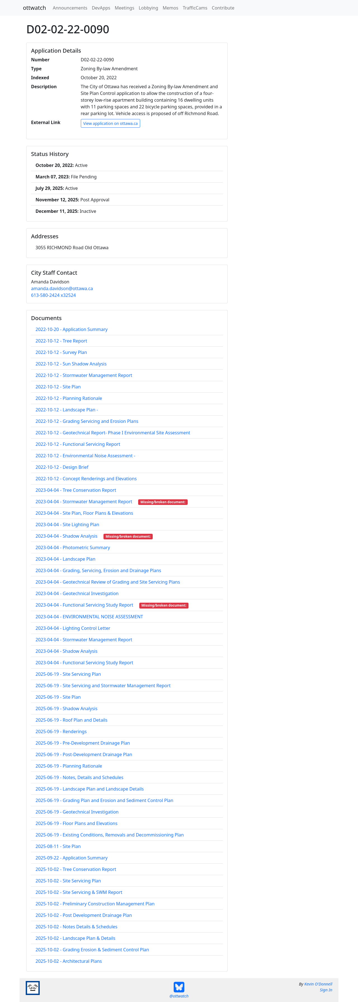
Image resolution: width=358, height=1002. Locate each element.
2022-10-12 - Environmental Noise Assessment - (85, 456)
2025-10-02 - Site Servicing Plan (68, 881)
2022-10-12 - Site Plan (58, 387)
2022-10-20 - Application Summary (72, 329)
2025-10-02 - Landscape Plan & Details (76, 938)
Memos (170, 8)
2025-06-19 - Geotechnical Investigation (77, 812)
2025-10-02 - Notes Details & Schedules (76, 927)
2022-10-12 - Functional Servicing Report (78, 444)
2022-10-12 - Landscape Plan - (67, 410)
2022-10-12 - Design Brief (62, 467)
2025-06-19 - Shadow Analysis (66, 708)
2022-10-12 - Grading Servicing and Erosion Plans (87, 421)
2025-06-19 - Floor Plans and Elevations (76, 823)
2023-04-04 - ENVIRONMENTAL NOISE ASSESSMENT (89, 617)
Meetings (124, 8)
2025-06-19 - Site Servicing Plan (68, 674)
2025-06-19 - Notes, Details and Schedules (79, 777)
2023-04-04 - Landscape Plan (65, 559)
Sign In (326, 989)
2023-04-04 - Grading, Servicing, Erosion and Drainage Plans (98, 570)
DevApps (101, 8)
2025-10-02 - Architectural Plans (69, 961)
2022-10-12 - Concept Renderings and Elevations (86, 479)
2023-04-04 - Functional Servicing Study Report (84, 663)
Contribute (223, 8)
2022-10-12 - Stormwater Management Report (84, 375)
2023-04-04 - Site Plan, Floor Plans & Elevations (84, 513)
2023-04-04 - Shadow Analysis (66, 651)
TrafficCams (195, 8)
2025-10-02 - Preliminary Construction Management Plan (95, 904)
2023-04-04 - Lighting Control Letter (73, 628)
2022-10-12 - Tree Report (61, 341)
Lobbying (148, 8)
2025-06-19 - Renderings (61, 731)
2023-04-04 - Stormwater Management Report (84, 640)
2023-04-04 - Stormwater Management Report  (86, 501)
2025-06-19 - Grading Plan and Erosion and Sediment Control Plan (104, 800)
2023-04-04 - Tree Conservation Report (76, 490)
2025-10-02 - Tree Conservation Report (76, 869)
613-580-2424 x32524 (53, 295)
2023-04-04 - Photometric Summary (73, 547)
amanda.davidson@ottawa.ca (62, 288)
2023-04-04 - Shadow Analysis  (69, 536)
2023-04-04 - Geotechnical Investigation (77, 593)
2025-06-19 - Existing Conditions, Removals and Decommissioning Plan (110, 835)
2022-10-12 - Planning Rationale (69, 398)
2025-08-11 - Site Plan (58, 846)
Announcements (70, 8)
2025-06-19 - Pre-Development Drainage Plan (83, 743)
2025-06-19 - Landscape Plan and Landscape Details (90, 789)
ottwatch (34, 7)
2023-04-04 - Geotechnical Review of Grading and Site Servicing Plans (108, 582)
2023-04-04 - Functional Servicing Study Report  (87, 605)
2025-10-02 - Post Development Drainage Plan (84, 915)
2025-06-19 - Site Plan (58, 697)
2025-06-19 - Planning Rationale (69, 766)
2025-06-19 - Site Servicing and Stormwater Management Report (103, 685)
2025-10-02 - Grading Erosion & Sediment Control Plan (92, 950)
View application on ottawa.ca (110, 123)
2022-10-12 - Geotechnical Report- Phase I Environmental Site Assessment (113, 433)
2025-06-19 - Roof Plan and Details (71, 720)
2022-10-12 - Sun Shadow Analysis (71, 364)
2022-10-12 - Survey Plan (61, 352)
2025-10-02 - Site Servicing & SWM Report (79, 892)
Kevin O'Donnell (318, 984)
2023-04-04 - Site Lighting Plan (67, 524)
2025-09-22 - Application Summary (72, 858)
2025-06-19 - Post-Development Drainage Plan (84, 754)
